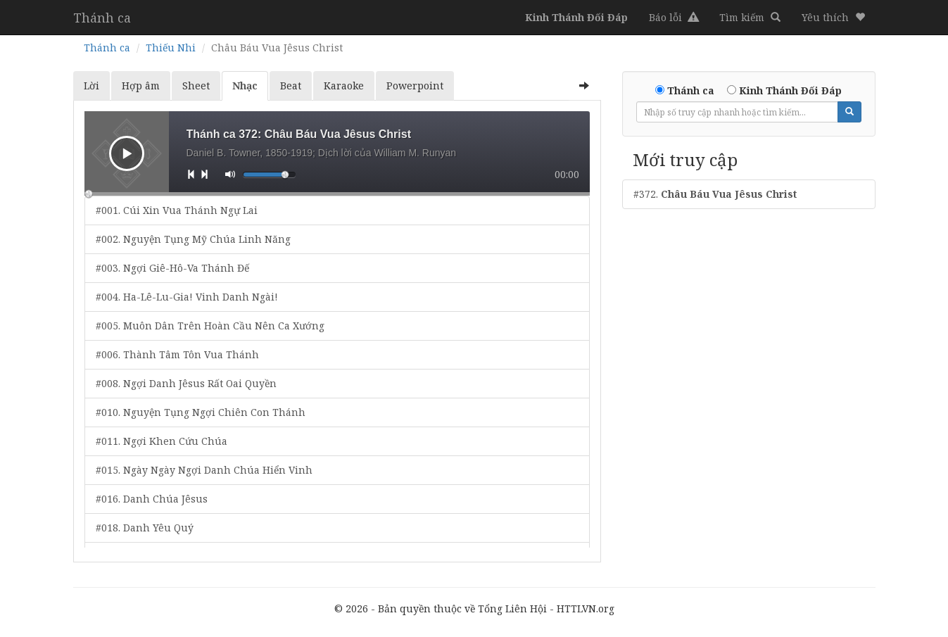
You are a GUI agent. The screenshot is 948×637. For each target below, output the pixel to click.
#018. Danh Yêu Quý (145, 527)
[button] (833, 17)
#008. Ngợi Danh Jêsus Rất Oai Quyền (186, 383)
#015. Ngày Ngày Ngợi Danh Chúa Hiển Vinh (204, 470)
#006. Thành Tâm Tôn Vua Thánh (177, 354)
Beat (290, 85)
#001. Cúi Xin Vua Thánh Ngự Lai (177, 210)
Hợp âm (141, 85)
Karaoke (344, 85)
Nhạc (245, 85)
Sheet (196, 85)
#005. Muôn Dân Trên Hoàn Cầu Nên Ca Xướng (210, 325)
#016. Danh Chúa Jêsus (152, 498)
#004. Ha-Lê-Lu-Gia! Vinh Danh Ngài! (187, 296)
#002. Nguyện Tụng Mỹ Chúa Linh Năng (193, 239)
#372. (715, 194)
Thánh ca (102, 17)
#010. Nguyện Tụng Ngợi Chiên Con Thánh (200, 412)
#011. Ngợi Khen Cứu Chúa (161, 441)
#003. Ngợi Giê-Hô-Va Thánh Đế (172, 268)
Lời (91, 85)
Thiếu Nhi (171, 47)
